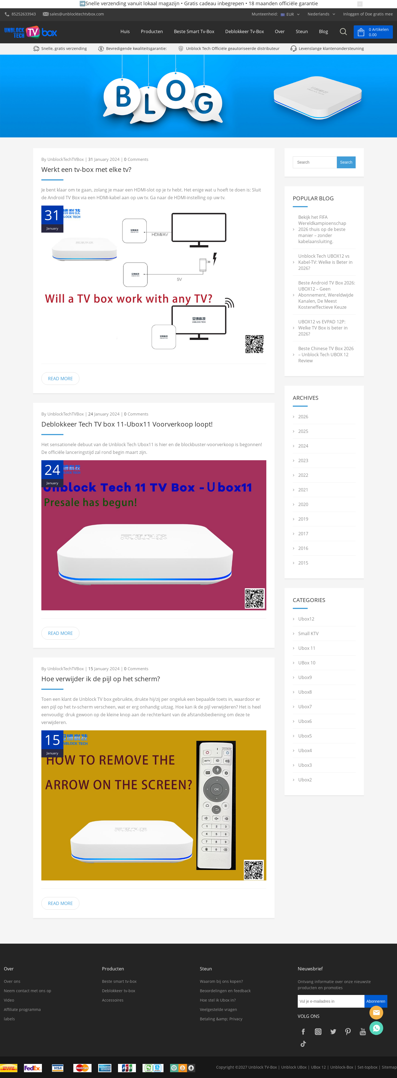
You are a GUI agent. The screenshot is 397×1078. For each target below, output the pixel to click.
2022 (303, 475)
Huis (125, 33)
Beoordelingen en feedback (225, 990)
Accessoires (113, 1000)
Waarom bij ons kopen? (221, 981)
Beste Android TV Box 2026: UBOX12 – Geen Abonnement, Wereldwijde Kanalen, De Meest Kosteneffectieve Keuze (326, 295)
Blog (323, 33)
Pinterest (347, 1031)
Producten (152, 33)
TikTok (303, 1043)
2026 (303, 417)
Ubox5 (305, 736)
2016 (303, 548)
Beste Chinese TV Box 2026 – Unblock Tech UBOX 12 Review (326, 354)
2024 (303, 446)
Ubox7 (305, 707)
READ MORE (60, 379)
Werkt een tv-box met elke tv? (86, 169)
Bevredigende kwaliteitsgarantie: (136, 50)
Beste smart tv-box (194, 33)
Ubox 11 (306, 648)
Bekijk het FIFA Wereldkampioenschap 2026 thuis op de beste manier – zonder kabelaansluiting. (322, 229)
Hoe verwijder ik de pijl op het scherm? (100, 678)
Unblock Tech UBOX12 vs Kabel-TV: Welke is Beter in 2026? (325, 262)
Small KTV (308, 633)
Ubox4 (305, 750)
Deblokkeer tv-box (244, 33)
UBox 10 (306, 663)
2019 (303, 519)
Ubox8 (305, 692)
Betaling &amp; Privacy (221, 1018)
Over (280, 33)
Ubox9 (305, 677)
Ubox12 (306, 619)
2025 (303, 431)
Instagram (318, 1031)
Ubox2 (305, 780)
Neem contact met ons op (27, 990)
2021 (303, 490)
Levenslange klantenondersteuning (331, 50)
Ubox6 (305, 721)
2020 (303, 504)
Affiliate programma (22, 1009)
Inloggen (351, 14)
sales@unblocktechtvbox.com (77, 14)
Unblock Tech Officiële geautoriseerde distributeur (233, 50)
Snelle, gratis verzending (64, 50)
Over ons (12, 981)
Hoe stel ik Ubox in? (218, 1000)
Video (9, 1000)
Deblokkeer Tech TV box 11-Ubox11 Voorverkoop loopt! (127, 423)
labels (9, 1018)
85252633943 (24, 14)
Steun (302, 33)
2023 (303, 460)
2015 (303, 563)
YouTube (362, 1031)
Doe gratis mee (379, 14)
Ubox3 (305, 765)
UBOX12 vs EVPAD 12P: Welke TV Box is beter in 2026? (323, 328)
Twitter (333, 1031)
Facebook (303, 1031)
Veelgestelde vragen (218, 1009)
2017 (303, 534)
